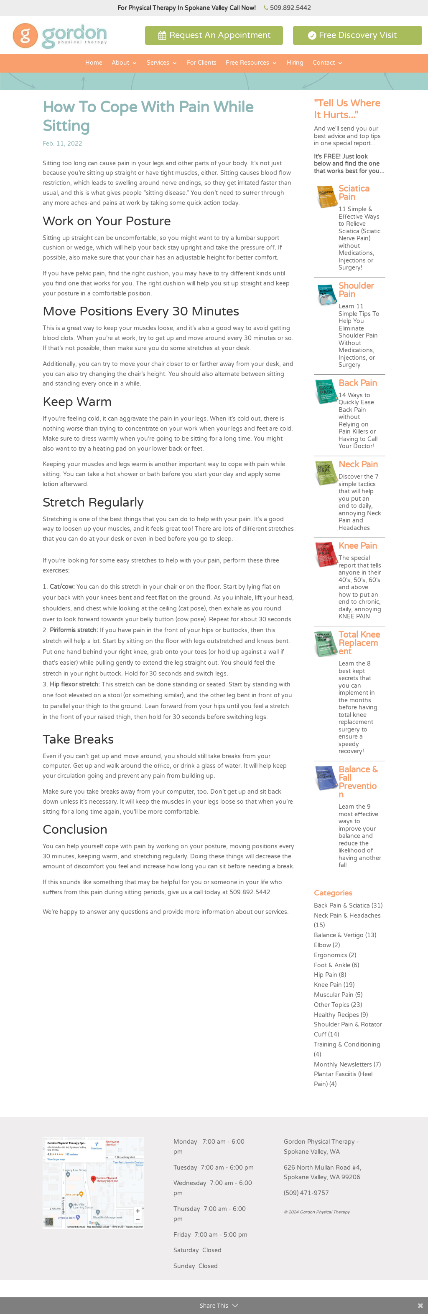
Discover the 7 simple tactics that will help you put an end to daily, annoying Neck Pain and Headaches (360, 502)
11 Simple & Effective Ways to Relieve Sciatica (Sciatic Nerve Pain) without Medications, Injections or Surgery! (359, 238)
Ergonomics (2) (335, 955)
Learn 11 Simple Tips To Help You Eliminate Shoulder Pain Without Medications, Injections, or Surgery (359, 335)
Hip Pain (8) (330, 975)
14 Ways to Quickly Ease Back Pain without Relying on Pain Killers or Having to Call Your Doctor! (358, 421)
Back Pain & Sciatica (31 (347, 905)
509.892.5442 (290, 8)
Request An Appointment (220, 35)
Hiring (295, 63)
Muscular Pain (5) (338, 995)
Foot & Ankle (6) (336, 965)
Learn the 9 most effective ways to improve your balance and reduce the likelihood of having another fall (360, 836)
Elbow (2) (327, 945)
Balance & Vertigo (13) (345, 935)
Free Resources (247, 63)
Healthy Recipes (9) (341, 1015)
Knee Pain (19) (334, 985)
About (120, 63)
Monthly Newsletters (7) (347, 1064)
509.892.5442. (250, 892)
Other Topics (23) (338, 1005)
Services (158, 63)
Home (93, 63)
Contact (324, 63)
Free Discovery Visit (358, 35)
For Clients (202, 63)
